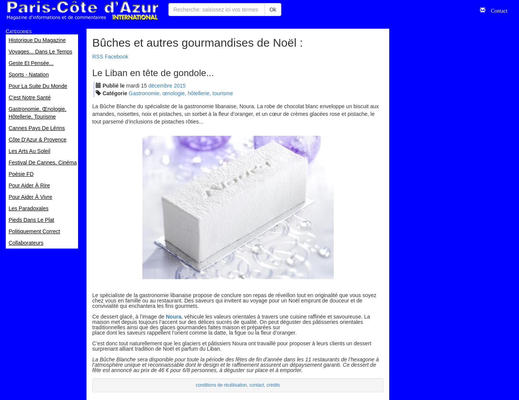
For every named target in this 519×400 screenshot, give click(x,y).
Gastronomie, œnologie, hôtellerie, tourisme (181, 93)
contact (257, 385)
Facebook (116, 57)
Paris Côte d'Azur (82, 10)
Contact (496, 10)
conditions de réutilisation (221, 385)
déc (160, 86)
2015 (180, 86)
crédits (273, 385)
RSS (97, 57)
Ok (272, 10)
